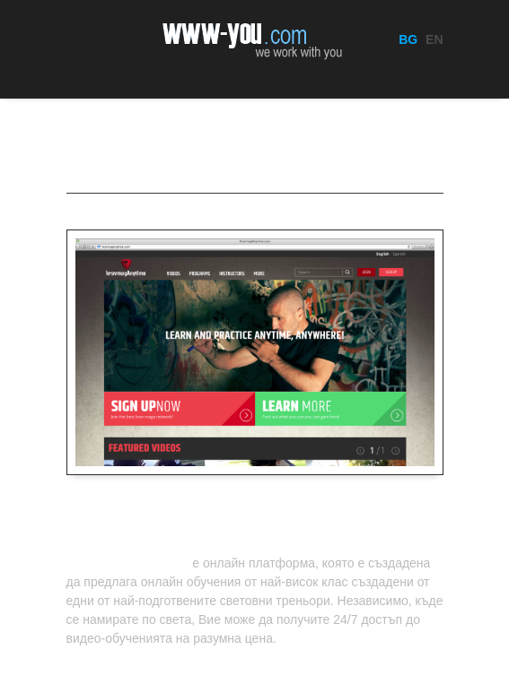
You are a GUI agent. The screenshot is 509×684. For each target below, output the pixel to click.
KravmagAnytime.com (127, 563)
